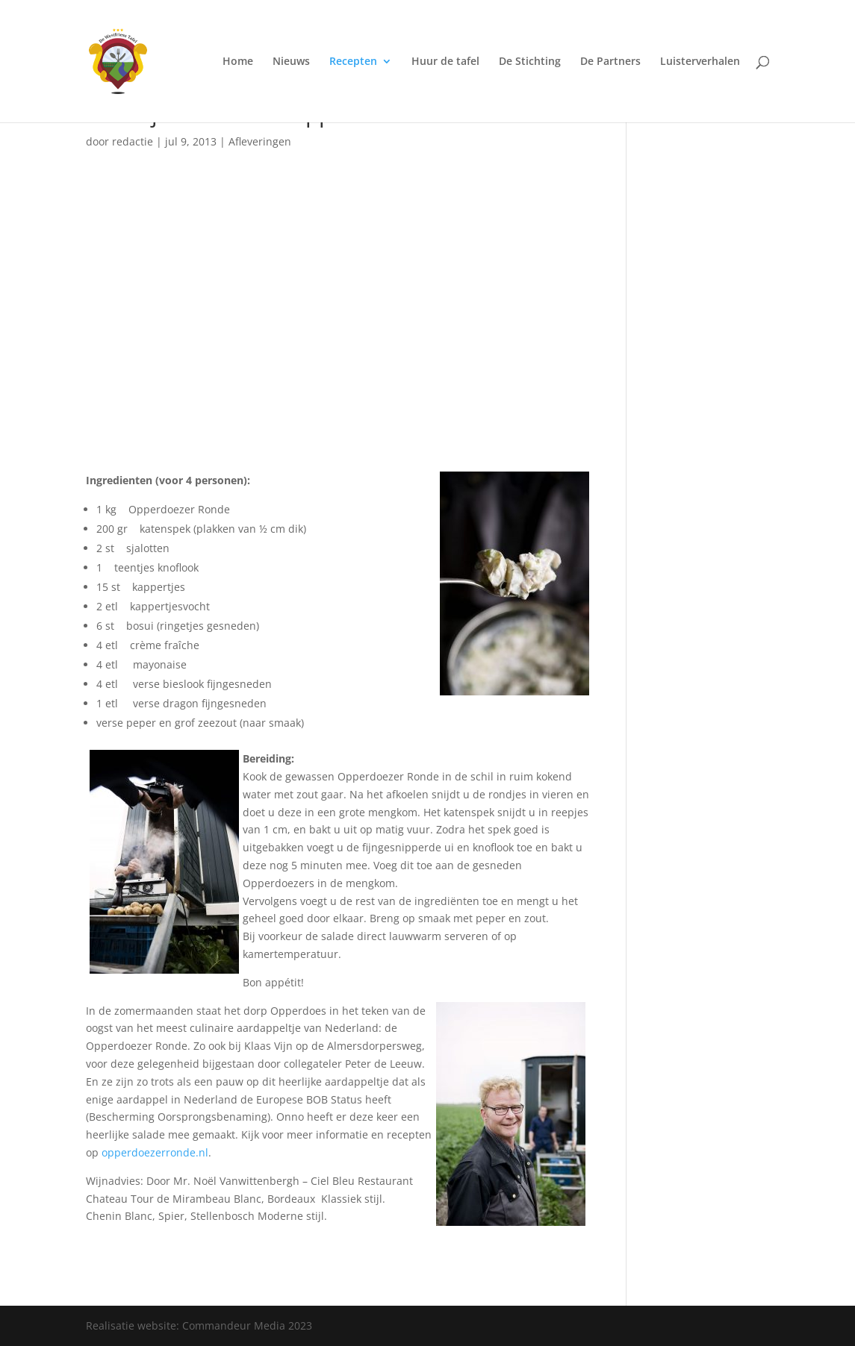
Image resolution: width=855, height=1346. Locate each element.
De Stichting (530, 62)
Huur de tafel (445, 62)
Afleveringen (259, 141)
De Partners (610, 62)
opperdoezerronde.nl (155, 1152)
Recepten (353, 62)
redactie (132, 141)
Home (238, 62)
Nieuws (291, 62)
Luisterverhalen (700, 62)
